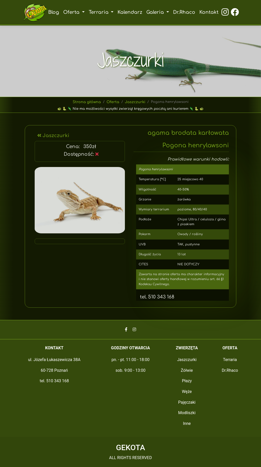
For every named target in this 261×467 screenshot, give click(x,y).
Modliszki (186, 412)
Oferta (113, 102)
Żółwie (187, 370)
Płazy (187, 380)
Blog (54, 12)
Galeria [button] (156, 12)
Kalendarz (130, 12)
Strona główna (87, 102)
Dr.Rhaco (183, 12)
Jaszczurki (134, 102)
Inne (187, 423)
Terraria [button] (99, 12)
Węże (187, 391)
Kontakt (208, 12)
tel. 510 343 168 (155, 297)
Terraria (230, 359)
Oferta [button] (73, 12)
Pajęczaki (186, 402)
